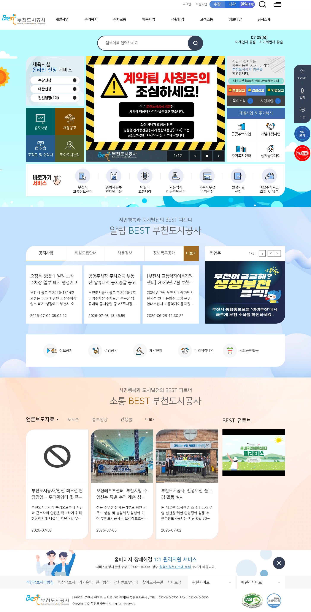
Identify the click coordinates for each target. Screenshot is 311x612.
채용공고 (69, 128)
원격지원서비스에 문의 (175, 567)
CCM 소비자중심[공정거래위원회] (274, 601)
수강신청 (44, 80)
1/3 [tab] (251, 253)
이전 (195, 156)
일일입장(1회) (48, 98)
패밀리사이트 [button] (251, 582)
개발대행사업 (270, 134)
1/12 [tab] (177, 156)
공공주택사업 (241, 134)
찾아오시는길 (69, 155)
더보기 (191, 253)
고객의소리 (238, 101)
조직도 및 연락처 (40, 155)
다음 (218, 156)
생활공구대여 (270, 156)
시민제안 (266, 101)
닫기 (279, 563)
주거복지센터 (241, 156)
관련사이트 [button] (200, 582)
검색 (195, 43)
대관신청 (44, 89)
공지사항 (40, 128)
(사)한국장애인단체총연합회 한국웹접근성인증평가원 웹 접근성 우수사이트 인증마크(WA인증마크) (252, 601)
